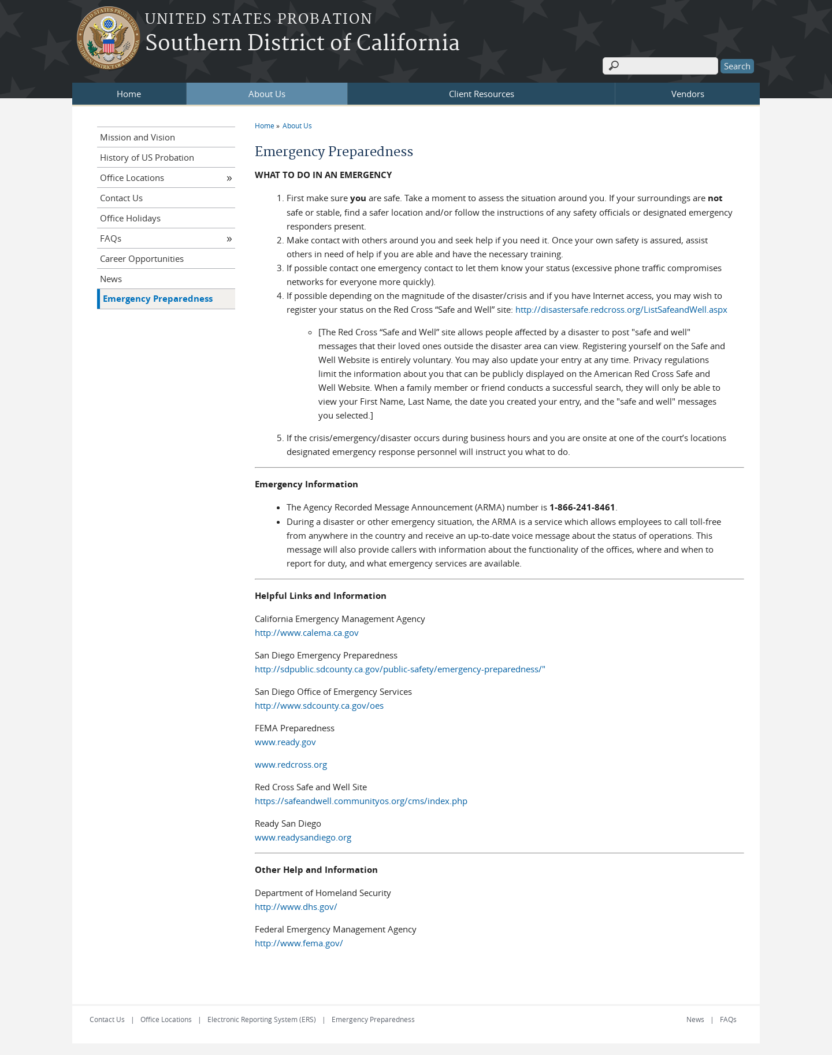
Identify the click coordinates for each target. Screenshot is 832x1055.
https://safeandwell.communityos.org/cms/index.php (361, 800)
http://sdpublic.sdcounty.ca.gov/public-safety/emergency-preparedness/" (400, 669)
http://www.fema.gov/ (299, 943)
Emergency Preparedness (158, 299)
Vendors (687, 93)
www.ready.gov (285, 741)
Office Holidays (130, 218)
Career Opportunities (142, 258)
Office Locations (132, 177)
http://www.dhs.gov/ (296, 906)
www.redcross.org (291, 764)
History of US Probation (147, 157)
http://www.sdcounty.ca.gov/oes (319, 705)
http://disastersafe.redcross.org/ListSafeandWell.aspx (621, 309)
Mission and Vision (137, 137)
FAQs (110, 238)
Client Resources (481, 93)
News (111, 278)
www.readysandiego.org (303, 837)
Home (129, 93)
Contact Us (121, 197)
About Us (266, 93)
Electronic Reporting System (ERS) (261, 1019)
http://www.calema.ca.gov (307, 632)
